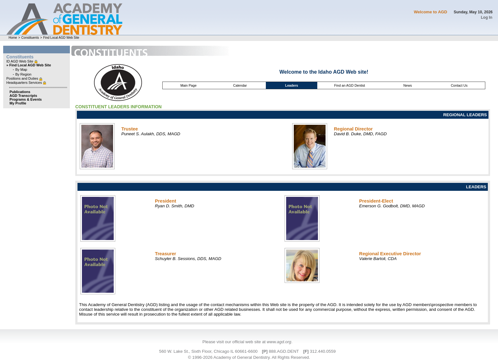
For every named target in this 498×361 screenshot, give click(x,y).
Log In (486, 17)
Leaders (291, 85)
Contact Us (459, 85)
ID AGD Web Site (20, 61)
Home (13, 37)
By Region (23, 74)
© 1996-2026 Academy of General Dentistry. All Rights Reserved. (249, 357)
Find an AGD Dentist (349, 85)
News (407, 85)
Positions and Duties (22, 78)
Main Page (188, 85)
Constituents (30, 37)
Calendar (240, 85)
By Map (21, 69)
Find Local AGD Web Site (61, 37)
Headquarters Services (24, 82)
